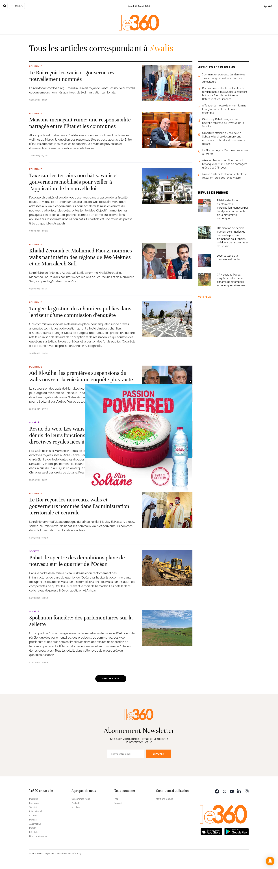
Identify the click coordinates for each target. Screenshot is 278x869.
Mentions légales (164, 799)
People (32, 828)
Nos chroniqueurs (38, 836)
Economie (34, 803)
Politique (35, 66)
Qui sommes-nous (80, 799)
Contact (118, 803)
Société (34, 422)
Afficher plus (111, 678)
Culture (32, 815)
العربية (268, 6)
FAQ (116, 799)
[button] (270, 861)
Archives (75, 807)
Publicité (75, 803)
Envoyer (158, 753)
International (35, 811)
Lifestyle (33, 832)
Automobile (35, 824)
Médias (33, 819)
